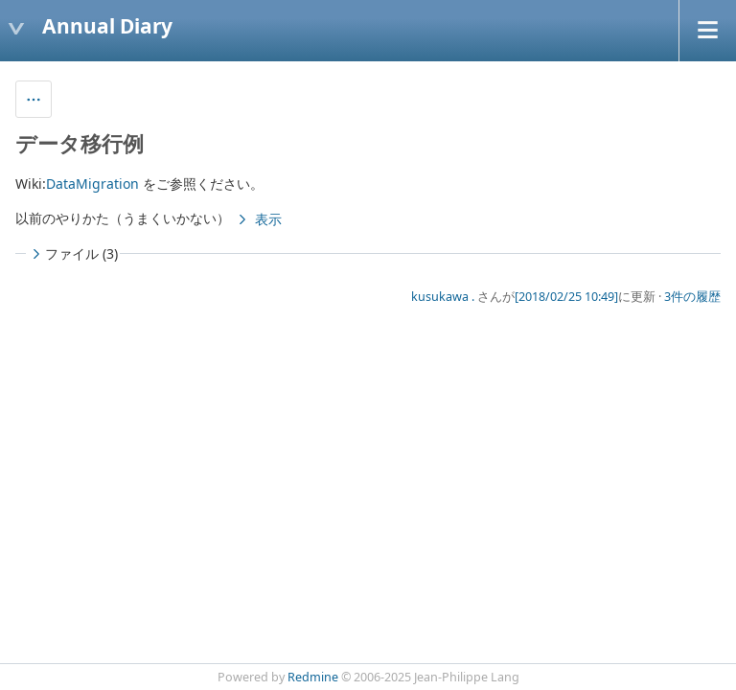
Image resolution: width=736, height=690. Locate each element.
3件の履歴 (692, 296)
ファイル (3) (73, 253)
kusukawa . (442, 296)
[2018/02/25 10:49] (566, 296)
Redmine (313, 677)
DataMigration (92, 183)
